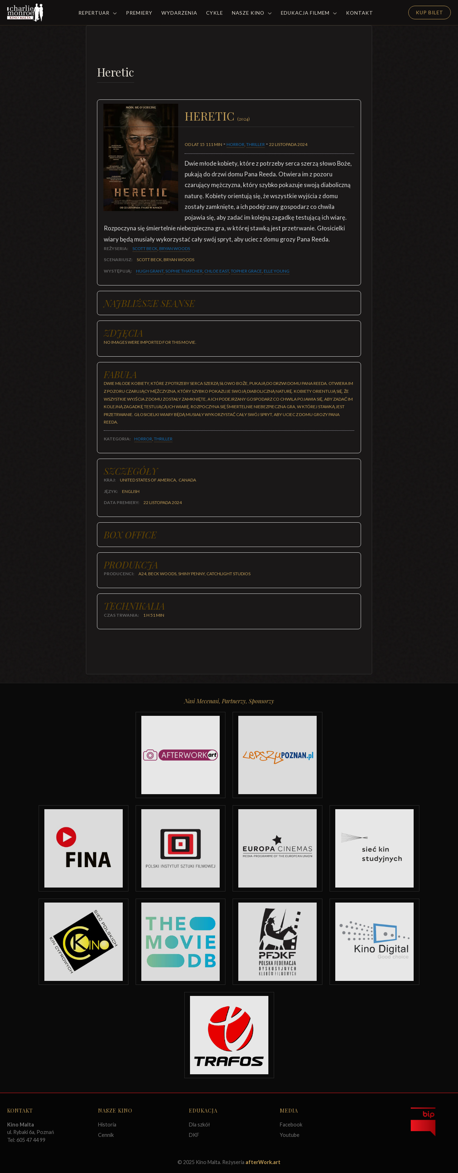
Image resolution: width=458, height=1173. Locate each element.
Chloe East (216, 271)
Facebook (291, 1124)
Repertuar (97, 13)
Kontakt (359, 13)
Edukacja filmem (309, 13)
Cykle (214, 13)
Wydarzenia (179, 13)
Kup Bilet (429, 12)
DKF (194, 1135)
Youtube (289, 1135)
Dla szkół (199, 1124)
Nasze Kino (252, 13)
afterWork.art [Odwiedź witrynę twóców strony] (263, 1162)
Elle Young (276, 271)
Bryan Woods (174, 248)
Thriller (255, 144)
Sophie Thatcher (184, 271)
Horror (235, 144)
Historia (107, 1124)
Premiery (139, 13)
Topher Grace (246, 271)
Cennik (106, 1135)
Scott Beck (144, 248)
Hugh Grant (150, 271)
